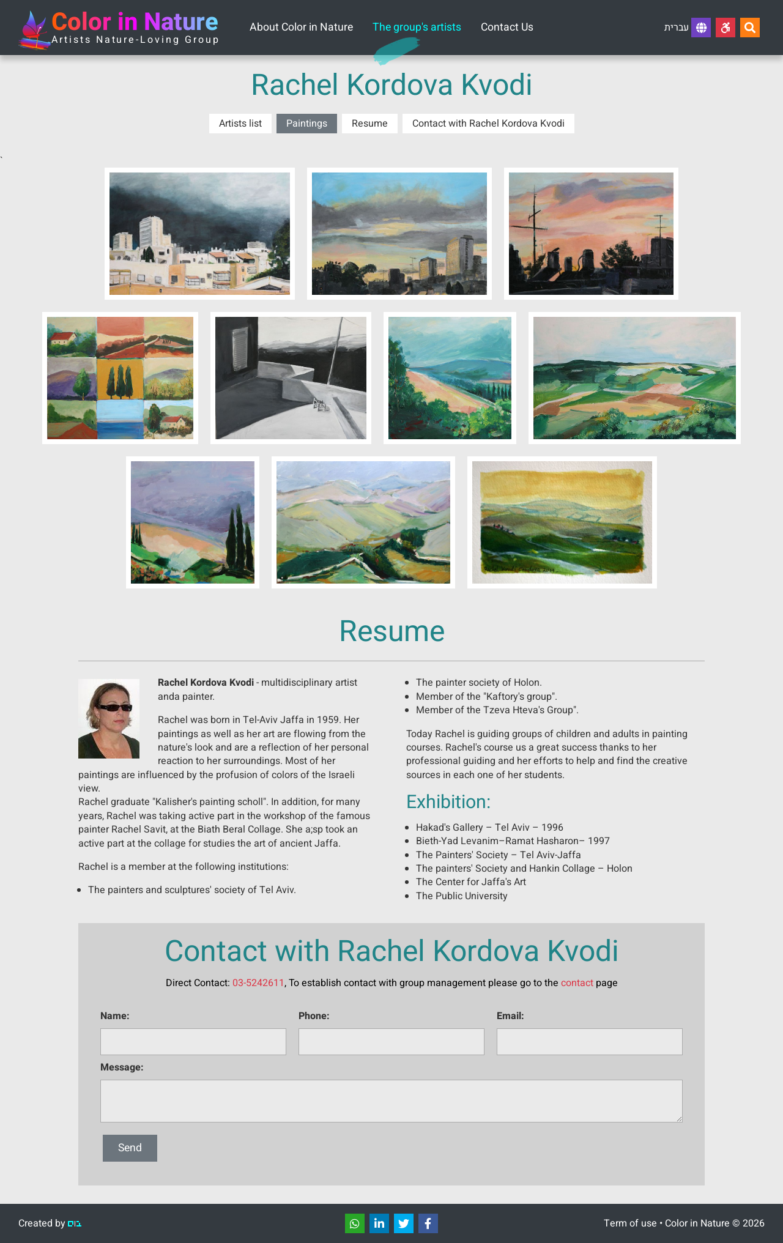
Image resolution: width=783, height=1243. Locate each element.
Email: (510, 1016)
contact (577, 983)
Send (130, 1148)
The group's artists (417, 27)
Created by (49, 1223)
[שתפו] (355, 1223)
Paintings (306, 123)
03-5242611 (258, 983)
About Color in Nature (301, 27)
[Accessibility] (725, 27)
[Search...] (750, 27)
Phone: (314, 1016)
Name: (115, 1016)
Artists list (240, 123)
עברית (687, 27)
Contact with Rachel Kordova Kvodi (488, 123)
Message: (122, 1067)
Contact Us (507, 27)
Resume (370, 123)
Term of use (630, 1223)
